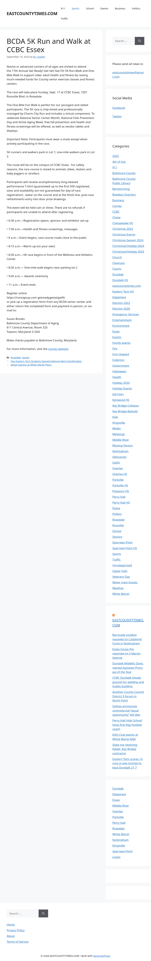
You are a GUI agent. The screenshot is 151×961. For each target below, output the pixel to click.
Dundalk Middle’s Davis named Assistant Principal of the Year (128, 667)
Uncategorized (122, 565)
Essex (116, 331)
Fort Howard (120, 354)
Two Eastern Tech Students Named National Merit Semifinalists (46, 361)
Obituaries (119, 457)
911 (63, 8)
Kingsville (118, 423)
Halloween (119, 371)
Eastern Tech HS (123, 291)
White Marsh (120, 594)
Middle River (120, 440)
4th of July (119, 162)
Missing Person (122, 445)
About (11, 936)
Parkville (118, 480)
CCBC (116, 212)
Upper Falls (119, 571)
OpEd (116, 462)
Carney (117, 206)
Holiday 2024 (121, 383)
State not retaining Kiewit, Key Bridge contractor (124, 749)
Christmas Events (123, 234)
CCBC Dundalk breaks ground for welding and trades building (128, 682)
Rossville (118, 525)
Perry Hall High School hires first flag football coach (127, 724)
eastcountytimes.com (126, 286)
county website (58, 349)
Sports (75, 8)
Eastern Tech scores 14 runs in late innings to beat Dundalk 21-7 (127, 763)
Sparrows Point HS (124, 548)
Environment (121, 326)
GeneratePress (101, 955)
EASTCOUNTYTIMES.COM (32, 13)
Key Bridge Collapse (125, 405)
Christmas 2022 (122, 229)
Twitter (117, 116)
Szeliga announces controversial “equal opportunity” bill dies (126, 710)
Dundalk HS (120, 280)
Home (11, 924)
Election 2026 (121, 308)
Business (120, 8)
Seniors (117, 537)
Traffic (64, 18)
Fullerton (118, 360)
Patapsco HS (120, 491)
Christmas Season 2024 (127, 240)
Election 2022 (121, 303)
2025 (115, 156)
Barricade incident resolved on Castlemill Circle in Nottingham (127, 639)
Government (120, 366)
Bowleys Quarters (124, 194)
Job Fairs (118, 394)
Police (116, 508)
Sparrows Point (122, 542)
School (90, 8)
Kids (115, 417)
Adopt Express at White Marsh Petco (31, 364)
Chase (116, 217)
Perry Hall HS (121, 502)
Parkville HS (120, 485)
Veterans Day (121, 577)
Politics (136, 8)
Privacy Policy (16, 930)
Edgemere (119, 297)
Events (104, 8)
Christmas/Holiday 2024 (128, 246)
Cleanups (118, 263)
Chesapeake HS (122, 223)
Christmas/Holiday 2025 (128, 251)
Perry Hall (118, 497)
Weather (118, 588)
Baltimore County (124, 173)
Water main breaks (124, 582)
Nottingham (120, 451)
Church (117, 257)
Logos (116, 857)
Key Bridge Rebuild (125, 411)
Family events (121, 343)
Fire (114, 348)
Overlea (117, 468)
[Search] (139, 41)
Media (116, 428)
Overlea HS (119, 474)
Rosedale (16, 357)
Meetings (118, 434)
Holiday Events (122, 388)
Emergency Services (125, 314)
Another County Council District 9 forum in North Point (128, 696)
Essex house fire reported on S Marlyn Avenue (126, 653)
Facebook (118, 108)
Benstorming (121, 189)
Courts (116, 269)
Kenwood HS (120, 400)
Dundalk (118, 274)
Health (116, 377)
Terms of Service (18, 942)
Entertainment (122, 320)
